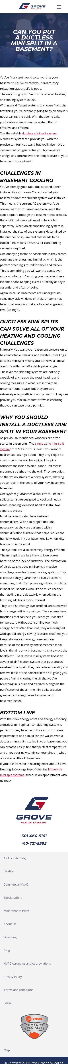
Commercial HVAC (16, 884)
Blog (7, 950)
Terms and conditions (18, 990)
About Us (10, 924)
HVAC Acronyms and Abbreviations (27, 963)
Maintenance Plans (17, 911)
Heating (9, 871)
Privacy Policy (13, 977)
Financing (10, 937)
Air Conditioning (15, 858)
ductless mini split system (39, 133)
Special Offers (13, 898)
